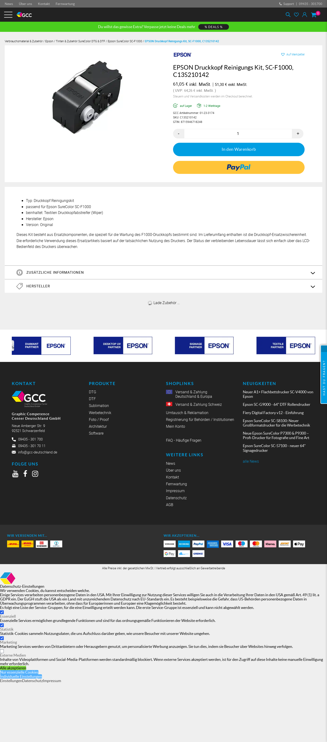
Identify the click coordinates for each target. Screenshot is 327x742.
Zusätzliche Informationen (57, 272)
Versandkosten (200, 96)
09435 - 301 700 (30, 438)
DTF (92, 399)
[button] (293, 54)
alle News (251, 461)
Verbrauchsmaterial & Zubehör (24, 41)
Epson (49, 41)
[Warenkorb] (313, 15)
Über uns (25, 4)
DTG (92, 392)
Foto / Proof (99, 419)
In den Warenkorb (239, 149)
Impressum (175, 491)
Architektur (98, 426)
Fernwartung (65, 4)
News (9, 4)
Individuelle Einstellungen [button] (21, 676)
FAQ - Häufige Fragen (183, 440)
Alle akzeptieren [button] (13, 668)
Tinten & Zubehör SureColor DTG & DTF (80, 41)
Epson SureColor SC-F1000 (125, 41)
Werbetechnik (100, 412)
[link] (239, 167)
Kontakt (44, 4)
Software (96, 433)
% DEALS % (214, 27)
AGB (169, 504)
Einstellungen (11, 680)
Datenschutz (176, 497)
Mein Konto (175, 426)
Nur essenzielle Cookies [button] (19, 672)
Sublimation (99, 405)
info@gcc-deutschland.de (37, 451)
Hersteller (40, 286)
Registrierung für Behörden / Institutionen (200, 419)
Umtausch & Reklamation (187, 412)
